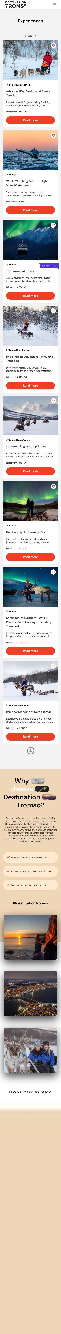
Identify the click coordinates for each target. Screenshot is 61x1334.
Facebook (46, 1091)
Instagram (28, 1091)
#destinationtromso (30, 903)
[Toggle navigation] (55, 4)
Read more (30, 120)
